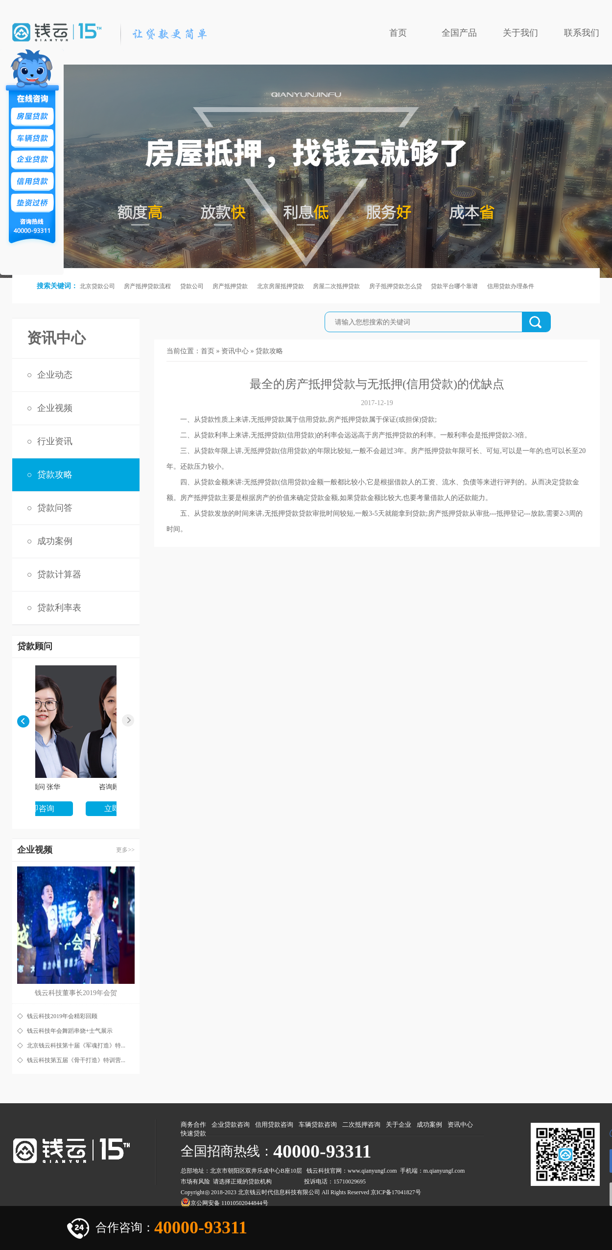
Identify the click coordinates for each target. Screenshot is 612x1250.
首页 (398, 33)
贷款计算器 (59, 574)
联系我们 (581, 33)
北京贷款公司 (97, 286)
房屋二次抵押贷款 (336, 286)
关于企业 (398, 1124)
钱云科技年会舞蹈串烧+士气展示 (70, 1030)
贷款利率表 (59, 608)
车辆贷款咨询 (318, 1124)
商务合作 (193, 1124)
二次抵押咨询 (361, 1124)
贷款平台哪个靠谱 (454, 286)
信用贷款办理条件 (510, 286)
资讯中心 (235, 351)
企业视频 (54, 408)
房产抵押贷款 (230, 286)
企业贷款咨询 (231, 1124)
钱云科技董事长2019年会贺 (76, 993)
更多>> (125, 849)
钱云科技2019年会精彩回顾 (62, 1016)
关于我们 (520, 33)
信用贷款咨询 (274, 1124)
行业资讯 (54, 441)
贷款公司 (192, 286)
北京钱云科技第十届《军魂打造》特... (76, 1045)
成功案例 (54, 541)
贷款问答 (54, 508)
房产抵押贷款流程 (147, 286)
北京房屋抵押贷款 (280, 286)
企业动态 (54, 375)
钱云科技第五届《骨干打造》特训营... (76, 1060)
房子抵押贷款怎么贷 (395, 286)
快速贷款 (193, 1133)
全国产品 (459, 33)
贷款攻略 (54, 474)
